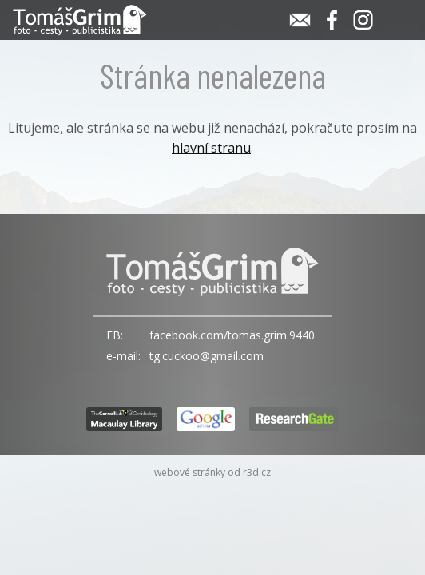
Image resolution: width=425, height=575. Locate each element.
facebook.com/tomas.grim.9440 (232, 335)
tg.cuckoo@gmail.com (206, 355)
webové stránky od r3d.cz (212, 472)
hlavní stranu (211, 148)
